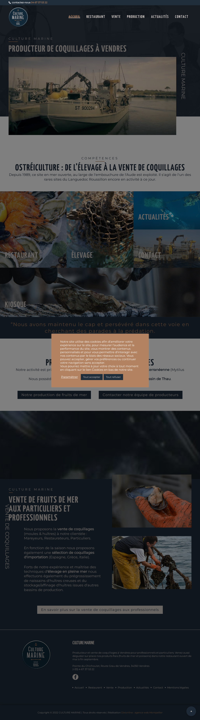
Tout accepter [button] (91, 377)
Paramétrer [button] (69, 377)
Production (136, 17)
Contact (182, 17)
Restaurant (95, 17)
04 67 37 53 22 (39, 2)
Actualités (160, 17)
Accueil (74, 17)
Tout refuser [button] (113, 377)
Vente (116, 17)
